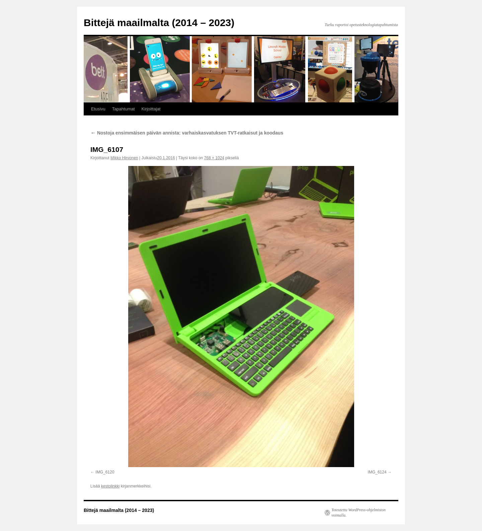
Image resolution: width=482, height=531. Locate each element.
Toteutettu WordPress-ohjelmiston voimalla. (358, 513)
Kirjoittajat (151, 108)
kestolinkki (110, 486)
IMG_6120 (104, 472)
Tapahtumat (123, 108)
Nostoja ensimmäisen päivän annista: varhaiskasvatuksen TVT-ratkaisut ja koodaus (186, 133)
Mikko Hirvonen (124, 158)
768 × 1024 (214, 158)
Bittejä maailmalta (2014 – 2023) (159, 22)
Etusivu (98, 108)
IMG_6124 (377, 472)
